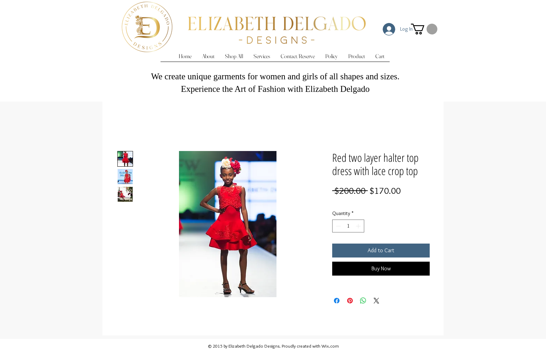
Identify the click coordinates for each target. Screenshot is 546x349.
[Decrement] (337, 226)
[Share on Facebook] (337, 300)
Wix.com (330, 346)
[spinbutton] (348, 226)
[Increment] (358, 226)
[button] (424, 29)
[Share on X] (376, 300)
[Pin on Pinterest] (350, 300)
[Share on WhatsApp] (363, 300)
